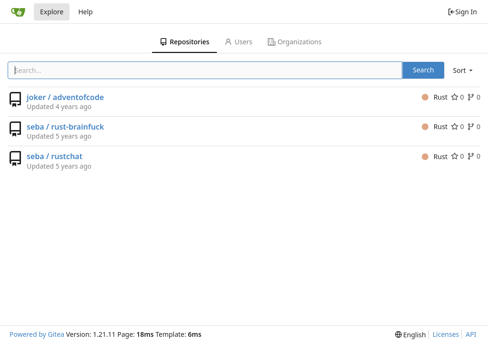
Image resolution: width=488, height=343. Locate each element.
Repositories (184, 41)
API (471, 334)
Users (238, 41)
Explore (51, 11)
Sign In (462, 11)
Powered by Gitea (37, 334)
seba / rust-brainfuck (65, 126)
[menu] (463, 70)
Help (85, 11)
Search (423, 69)
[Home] (18, 11)
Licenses (446, 334)
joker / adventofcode (65, 97)
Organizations (295, 41)
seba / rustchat (54, 156)
